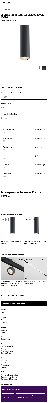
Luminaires (7, 9)
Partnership (5, 365)
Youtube (4, 320)
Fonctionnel (5, 335)
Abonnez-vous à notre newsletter (14, 303)
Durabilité (4, 361)
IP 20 (5, 118)
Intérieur (4, 331)
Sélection (4, 337)
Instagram (4, 312)
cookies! (17, 389)
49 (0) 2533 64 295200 (16, 296)
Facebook (4, 315)
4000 (5, 97)
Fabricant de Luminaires (9, 375)
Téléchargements (7, 351)
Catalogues (5, 349)
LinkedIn (4, 322)
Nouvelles (4, 363)
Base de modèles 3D (8, 347)
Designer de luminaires (9, 377)
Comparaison (5, 339)
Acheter (3, 367)
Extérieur (4, 333)
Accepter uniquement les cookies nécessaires (26, 396)
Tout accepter (6, 396)
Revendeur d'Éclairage (9, 379)
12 (4, 107)
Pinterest (4, 317)
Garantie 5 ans (6, 353)
